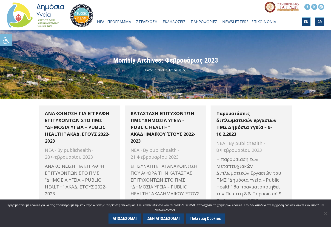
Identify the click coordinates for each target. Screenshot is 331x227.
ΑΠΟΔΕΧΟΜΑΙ (125, 218)
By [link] (74, 150)
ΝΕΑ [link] (49, 150)
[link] (6, 40)
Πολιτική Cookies (205, 218)
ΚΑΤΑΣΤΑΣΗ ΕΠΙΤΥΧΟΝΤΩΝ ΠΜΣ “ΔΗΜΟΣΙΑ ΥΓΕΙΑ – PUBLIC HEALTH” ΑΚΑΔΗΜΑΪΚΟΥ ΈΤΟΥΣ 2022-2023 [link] (163, 127)
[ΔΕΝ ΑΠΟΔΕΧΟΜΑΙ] (325, 213)
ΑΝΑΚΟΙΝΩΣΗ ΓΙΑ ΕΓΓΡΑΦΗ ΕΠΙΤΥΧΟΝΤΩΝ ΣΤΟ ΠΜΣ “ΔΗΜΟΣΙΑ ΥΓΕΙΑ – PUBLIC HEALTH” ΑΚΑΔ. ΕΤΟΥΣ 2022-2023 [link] (77, 127)
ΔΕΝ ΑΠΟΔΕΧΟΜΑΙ (163, 218)
